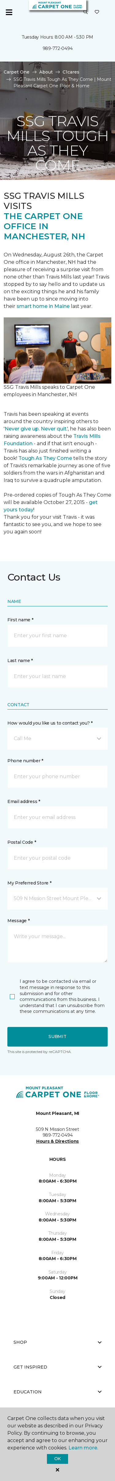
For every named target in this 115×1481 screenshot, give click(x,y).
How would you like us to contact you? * (50, 723)
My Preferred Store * (29, 883)
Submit (57, 1036)
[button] (85, 12)
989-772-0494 (58, 48)
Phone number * (25, 761)
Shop (57, 1342)
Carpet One (16, 72)
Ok (57, 1458)
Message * (18, 921)
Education (57, 1392)
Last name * (20, 660)
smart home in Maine (43, 306)
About (46, 72)
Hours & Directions (57, 1141)
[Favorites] (97, 12)
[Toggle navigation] (9, 12)
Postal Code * (21, 842)
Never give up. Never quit (36, 429)
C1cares (71, 72)
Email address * (23, 801)
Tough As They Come (45, 458)
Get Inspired (57, 1367)
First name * (20, 620)
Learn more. (83, 1448)
